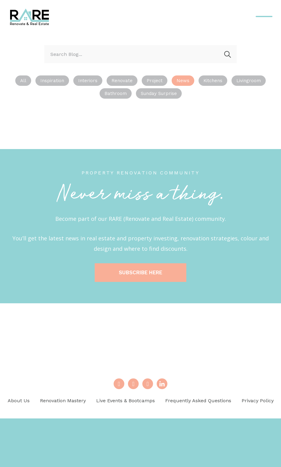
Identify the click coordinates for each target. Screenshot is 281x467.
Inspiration (52, 80)
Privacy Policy (258, 400)
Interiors (87, 80)
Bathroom (115, 93)
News (183, 80)
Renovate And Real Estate (30, 16)
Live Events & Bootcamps (125, 400)
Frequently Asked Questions (198, 400)
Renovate (122, 80)
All (23, 80)
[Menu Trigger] (264, 16)
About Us (19, 400)
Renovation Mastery (63, 400)
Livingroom (248, 80)
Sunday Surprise (159, 93)
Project (154, 80)
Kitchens (212, 80)
